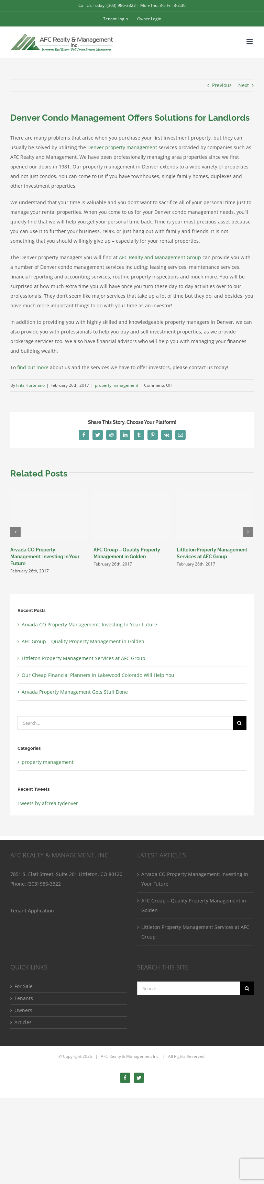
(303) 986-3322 (44, 883)
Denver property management (122, 147)
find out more (32, 367)
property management (116, 385)
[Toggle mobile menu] (250, 41)
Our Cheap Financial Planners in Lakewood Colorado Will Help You (98, 675)
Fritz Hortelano (30, 385)
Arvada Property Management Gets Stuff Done (75, 692)
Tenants (23, 998)
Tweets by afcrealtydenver (48, 803)
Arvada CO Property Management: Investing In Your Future (44, 556)
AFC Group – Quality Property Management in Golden (83, 641)
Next (243, 85)
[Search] (239, 723)
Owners (23, 1010)
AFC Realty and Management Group (160, 257)
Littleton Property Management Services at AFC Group (83, 658)
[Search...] (125, 723)
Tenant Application (32, 910)
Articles (23, 1022)
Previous (222, 85)
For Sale (23, 986)
